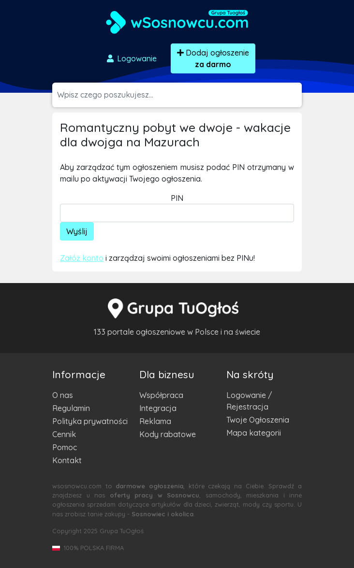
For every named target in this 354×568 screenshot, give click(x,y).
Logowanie (131, 58)
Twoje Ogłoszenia (257, 420)
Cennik (64, 434)
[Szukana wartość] (179, 95)
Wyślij (77, 231)
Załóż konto (81, 258)
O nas (62, 395)
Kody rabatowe (167, 434)
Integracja (158, 408)
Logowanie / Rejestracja (249, 401)
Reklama (155, 421)
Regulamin (71, 408)
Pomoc (64, 447)
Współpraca (161, 395)
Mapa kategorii (253, 433)
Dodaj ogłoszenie (213, 58)
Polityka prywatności (90, 421)
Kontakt (67, 460)
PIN (177, 198)
